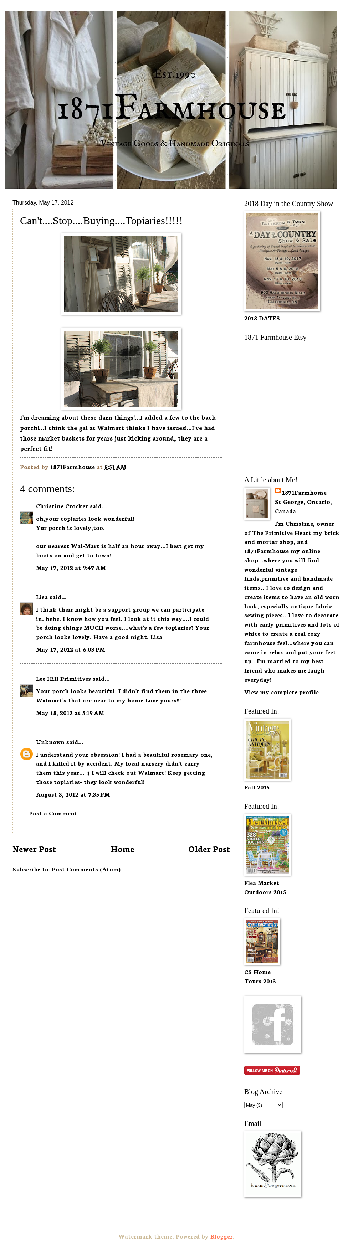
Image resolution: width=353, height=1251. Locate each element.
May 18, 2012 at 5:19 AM (70, 712)
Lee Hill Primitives (63, 678)
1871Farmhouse (304, 492)
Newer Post (34, 848)
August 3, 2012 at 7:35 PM (73, 794)
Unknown (50, 741)
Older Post (209, 848)
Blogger (221, 1236)
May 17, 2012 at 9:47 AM (71, 567)
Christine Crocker (62, 505)
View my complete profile (281, 692)
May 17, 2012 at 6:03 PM (70, 649)
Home (122, 848)
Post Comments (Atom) (86, 869)
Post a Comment (53, 813)
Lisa (42, 596)
